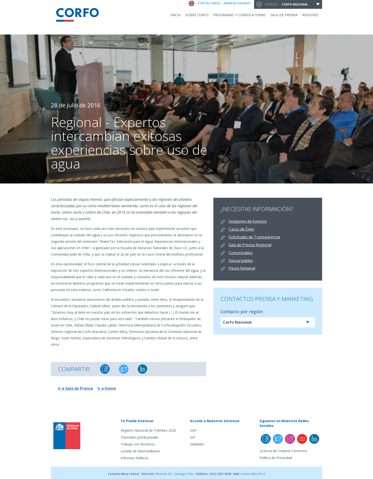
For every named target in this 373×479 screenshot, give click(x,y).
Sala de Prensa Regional (250, 244)
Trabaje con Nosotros (138, 444)
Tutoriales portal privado (139, 437)
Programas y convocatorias (239, 15)
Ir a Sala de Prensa (75, 388)
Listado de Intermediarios (140, 451)
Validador (197, 444)
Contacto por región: (242, 311)
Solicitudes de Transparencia (254, 237)
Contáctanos (209, 3)
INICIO (176, 15)
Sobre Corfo (197, 15)
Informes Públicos (134, 458)
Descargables (241, 260)
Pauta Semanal (242, 268)
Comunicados (241, 252)
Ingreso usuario (237, 3)
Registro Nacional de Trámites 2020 (148, 430)
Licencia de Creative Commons (283, 451)
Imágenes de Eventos (248, 221)
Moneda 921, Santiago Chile (174, 474)
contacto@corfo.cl (252, 474)
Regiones (310, 15)
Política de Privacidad (276, 457)
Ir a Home (107, 388)
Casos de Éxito (241, 229)
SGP (193, 430)
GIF (192, 437)
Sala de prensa (284, 15)
